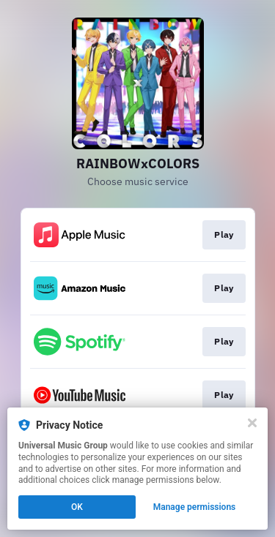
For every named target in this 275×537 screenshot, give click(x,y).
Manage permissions (194, 507)
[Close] (252, 423)
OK (77, 507)
